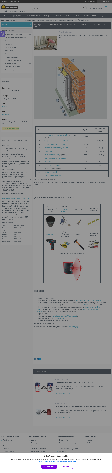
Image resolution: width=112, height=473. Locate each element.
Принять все (49, 467)
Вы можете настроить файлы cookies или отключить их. (55, 462)
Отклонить (66, 467)
